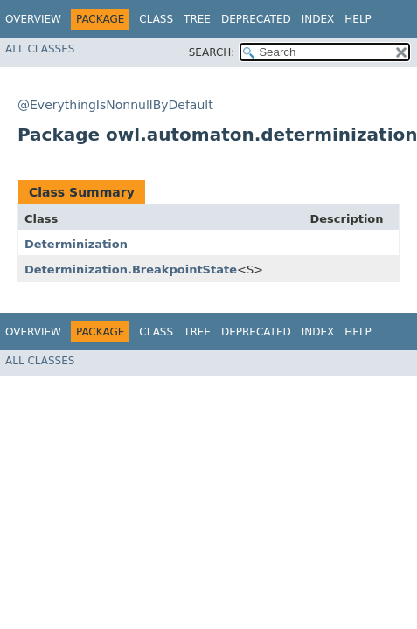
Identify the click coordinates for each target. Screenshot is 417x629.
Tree (197, 19)
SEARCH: (212, 52)
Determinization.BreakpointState (130, 269)
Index (318, 19)
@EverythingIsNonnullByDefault (115, 105)
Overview (33, 19)
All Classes (39, 49)
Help (358, 19)
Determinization (76, 244)
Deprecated (256, 19)
